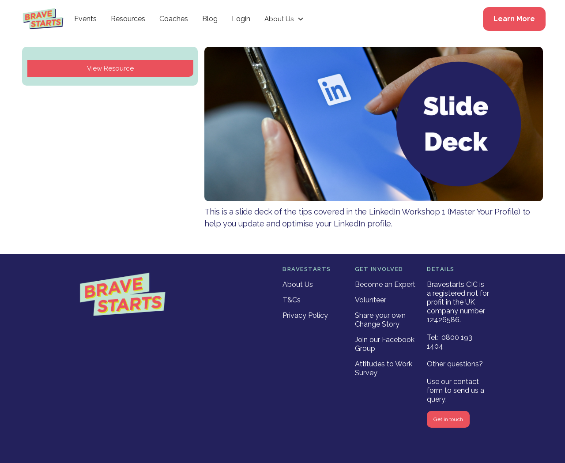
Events (85, 19)
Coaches (173, 19)
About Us (297, 284)
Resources (128, 19)
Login (241, 19)
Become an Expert (385, 284)
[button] (284, 19)
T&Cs (291, 300)
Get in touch (448, 419)
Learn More (514, 19)
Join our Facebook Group (384, 344)
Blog (210, 19)
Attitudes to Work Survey (383, 368)
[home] (43, 19)
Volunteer (370, 300)
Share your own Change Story (380, 319)
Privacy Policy (305, 315)
